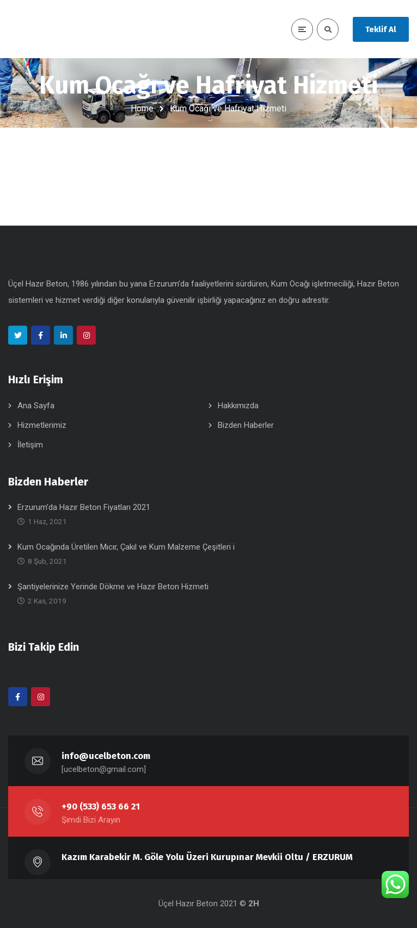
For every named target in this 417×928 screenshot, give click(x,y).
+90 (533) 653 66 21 (101, 806)
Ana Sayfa (35, 405)
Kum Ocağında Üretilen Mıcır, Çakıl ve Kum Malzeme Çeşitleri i (126, 547)
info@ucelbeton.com (106, 756)
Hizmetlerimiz (41, 425)
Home (142, 108)
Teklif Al (380, 29)
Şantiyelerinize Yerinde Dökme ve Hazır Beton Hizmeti (112, 586)
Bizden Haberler (246, 425)
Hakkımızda (238, 405)
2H (253, 903)
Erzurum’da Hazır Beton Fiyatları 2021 (83, 507)
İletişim (30, 445)
